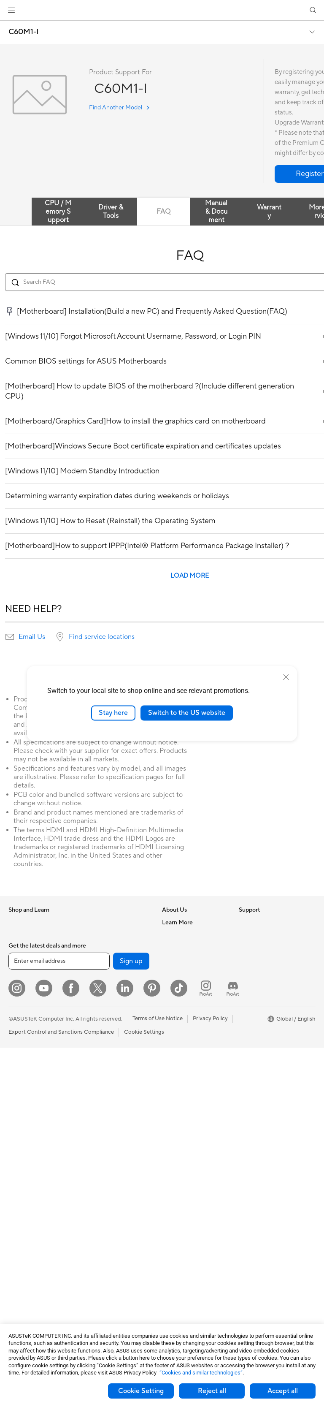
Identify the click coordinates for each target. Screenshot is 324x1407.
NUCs (16, 1138)
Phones (17, 935)
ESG (244, 922)
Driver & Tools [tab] (110, 211)
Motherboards (26, 1222)
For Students (24, 1024)
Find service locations (102, 637)
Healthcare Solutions (34, 948)
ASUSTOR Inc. (180, 985)
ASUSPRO (252, 998)
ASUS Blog (253, 1036)
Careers (172, 935)
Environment (254, 935)
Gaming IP (96, 1278)
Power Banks (100, 1240)
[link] (162, 10)
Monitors (19, 1075)
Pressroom (175, 973)
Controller (96, 1253)
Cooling (18, 1260)
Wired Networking (107, 1030)
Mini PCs (19, 1151)
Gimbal (92, 1266)
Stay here (113, 713)
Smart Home (99, 1113)
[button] (11, 10)
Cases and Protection (110, 1202)
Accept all (282, 1391)
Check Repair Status (187, 1036)
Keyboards (97, 1139)
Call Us (171, 1087)
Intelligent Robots (106, 1062)
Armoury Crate (257, 1049)
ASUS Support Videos (189, 1112)
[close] (286, 677)
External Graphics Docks (115, 935)
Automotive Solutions (266, 1011)
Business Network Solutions (106, 1047)
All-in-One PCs (26, 1100)
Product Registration (188, 1062)
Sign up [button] (131, 1320)
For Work (20, 999)
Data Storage (100, 922)
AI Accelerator (102, 947)
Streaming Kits (102, 1177)
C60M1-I (23, 32)
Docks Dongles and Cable (116, 1228)
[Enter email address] (59, 1320)
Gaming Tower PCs (32, 1126)
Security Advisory (184, 1100)
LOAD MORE (189, 576)
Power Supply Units (32, 1272)
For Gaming (23, 1037)
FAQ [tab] (163, 211)
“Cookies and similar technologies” (201, 1372)
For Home (20, 986)
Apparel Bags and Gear (112, 1190)
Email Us (32, 637)
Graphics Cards (28, 1234)
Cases (16, 1247)
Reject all (212, 1391)
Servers (93, 1100)
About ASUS (178, 922)
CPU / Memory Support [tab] (58, 211)
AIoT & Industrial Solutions (116, 1075)
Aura (245, 1062)
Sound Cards (100, 960)
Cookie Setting (141, 1391)
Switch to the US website (186, 713)
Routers (93, 986)
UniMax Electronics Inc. (191, 1011)
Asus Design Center (263, 986)
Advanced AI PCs (260, 973)
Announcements (182, 947)
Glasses (17, 1189)
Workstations (25, 1164)
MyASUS (173, 1125)
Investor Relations (184, 960)
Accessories (23, 960)
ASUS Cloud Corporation (194, 998)
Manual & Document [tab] (216, 211)
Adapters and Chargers (113, 1215)
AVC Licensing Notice (266, 1024)
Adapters (95, 1018)
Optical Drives (26, 1285)
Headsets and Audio (109, 1164)
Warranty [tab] (269, 211)
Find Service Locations (190, 1049)
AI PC (246, 960)
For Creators (24, 1011)
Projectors (21, 1088)
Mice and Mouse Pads (111, 1152)
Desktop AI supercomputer (117, 1088)
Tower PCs (21, 1113)
